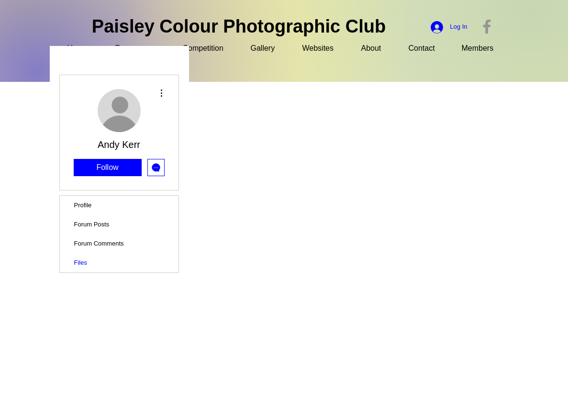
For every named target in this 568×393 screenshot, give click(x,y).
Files (80, 262)
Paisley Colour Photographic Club (239, 26)
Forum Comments (99, 243)
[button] (483, 48)
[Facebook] (487, 26)
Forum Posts (92, 224)
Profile (83, 205)
